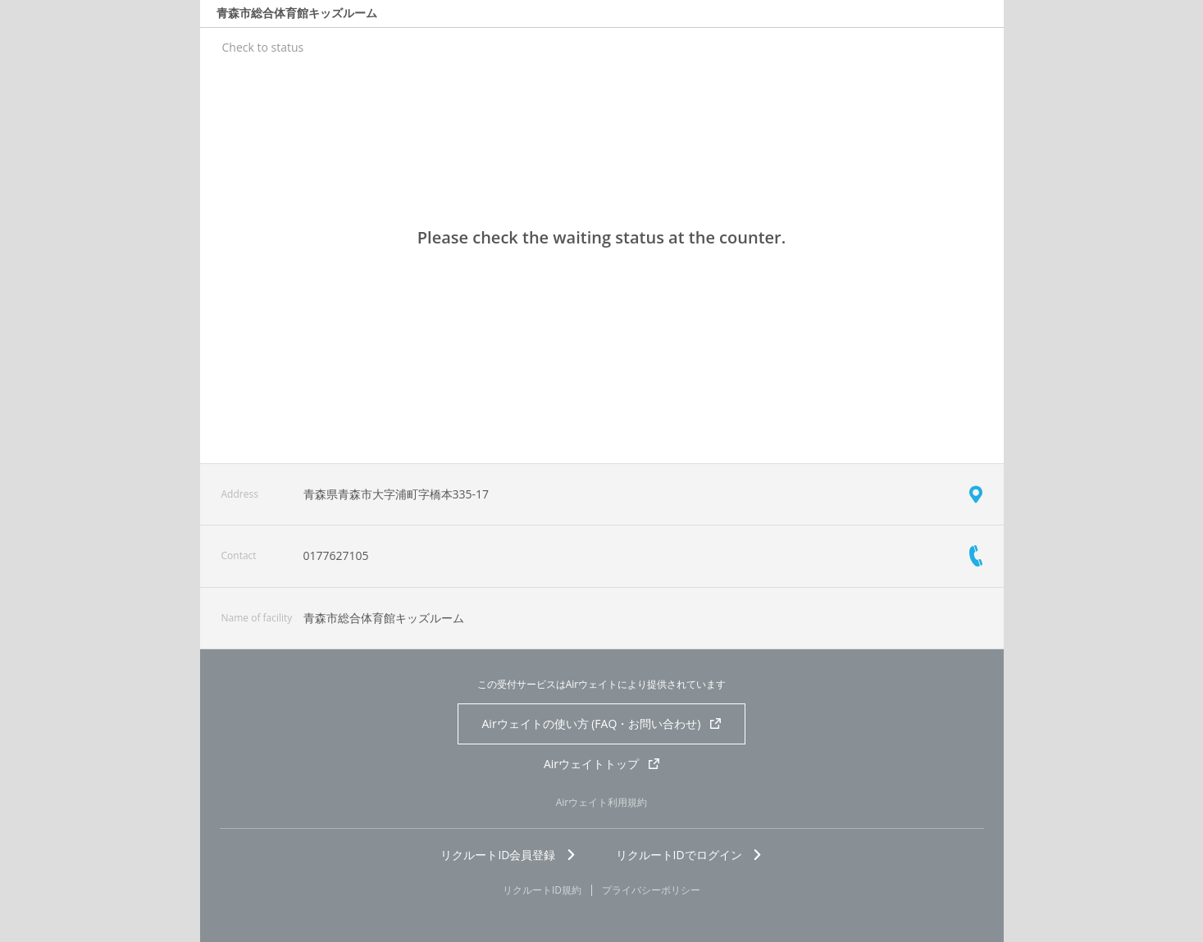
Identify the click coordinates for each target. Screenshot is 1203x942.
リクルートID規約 (542, 890)
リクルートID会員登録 (508, 854)
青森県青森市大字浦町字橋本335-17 (396, 494)
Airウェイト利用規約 (602, 802)
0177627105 (336, 555)
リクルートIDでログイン (689, 854)
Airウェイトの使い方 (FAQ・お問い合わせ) (602, 723)
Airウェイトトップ (601, 763)
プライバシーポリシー (651, 890)
